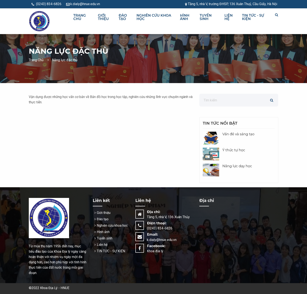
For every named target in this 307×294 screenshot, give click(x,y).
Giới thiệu (103, 17)
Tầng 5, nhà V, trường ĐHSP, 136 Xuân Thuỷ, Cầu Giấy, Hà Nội (231, 4)
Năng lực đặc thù (62, 60)
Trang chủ (79, 17)
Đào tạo (123, 17)
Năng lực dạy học (237, 166)
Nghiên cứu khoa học (153, 17)
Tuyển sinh (206, 17)
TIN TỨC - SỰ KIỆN (253, 17)
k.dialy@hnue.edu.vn (83, 4)
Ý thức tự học (233, 150)
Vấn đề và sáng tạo (238, 134)
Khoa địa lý (155, 251)
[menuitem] (83, 17)
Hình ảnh (184, 17)
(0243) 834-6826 (46, 4)
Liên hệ (228, 17)
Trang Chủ (36, 60)
